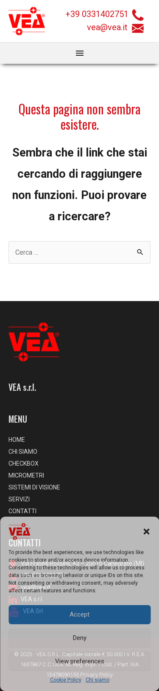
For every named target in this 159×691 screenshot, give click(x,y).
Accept (79, 614)
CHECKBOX (23, 463)
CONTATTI (22, 511)
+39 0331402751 (96, 14)
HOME (16, 439)
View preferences (79, 661)
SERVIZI (19, 499)
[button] (146, 531)
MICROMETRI (26, 475)
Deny (79, 638)
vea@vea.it (115, 27)
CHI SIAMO (22, 451)
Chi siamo (97, 680)
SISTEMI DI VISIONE (34, 487)
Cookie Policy (65, 680)
